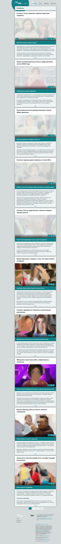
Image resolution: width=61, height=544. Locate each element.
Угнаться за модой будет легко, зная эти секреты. (32, 239)
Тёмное (26, 3)
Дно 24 (18, 3)
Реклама (46, 3)
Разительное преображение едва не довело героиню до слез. (35, 389)
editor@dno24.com (46, 535)
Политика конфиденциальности (42, 518)
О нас (40, 3)
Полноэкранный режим (49, 39)
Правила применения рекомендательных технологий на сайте (45, 519)
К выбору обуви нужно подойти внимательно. (31, 288)
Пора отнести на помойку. (25, 487)
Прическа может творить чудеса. (27, 42)
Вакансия (34, 3)
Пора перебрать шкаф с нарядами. (27, 439)
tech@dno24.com (47, 539)
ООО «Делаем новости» (46, 515)
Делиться (51, 39)
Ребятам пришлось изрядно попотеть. (28, 139)
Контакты (53, 3)
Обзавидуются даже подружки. (26, 91)
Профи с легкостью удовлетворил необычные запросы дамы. (35, 187)
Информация (53, 39)
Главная (20, 515)
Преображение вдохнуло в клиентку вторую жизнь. (33, 339)
